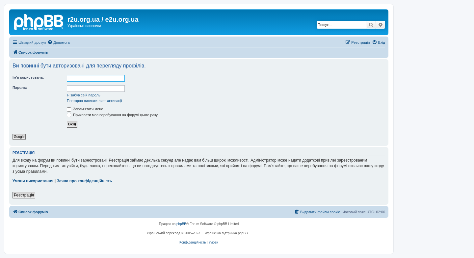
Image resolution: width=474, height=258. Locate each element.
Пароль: (20, 88)
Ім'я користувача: (28, 77)
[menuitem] (58, 42)
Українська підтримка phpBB (226, 233)
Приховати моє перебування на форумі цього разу (112, 115)
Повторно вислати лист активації (94, 101)
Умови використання (33, 181)
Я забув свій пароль (83, 95)
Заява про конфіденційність (84, 181)
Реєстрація (24, 195)
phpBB (181, 224)
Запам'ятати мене (85, 109)
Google (19, 137)
